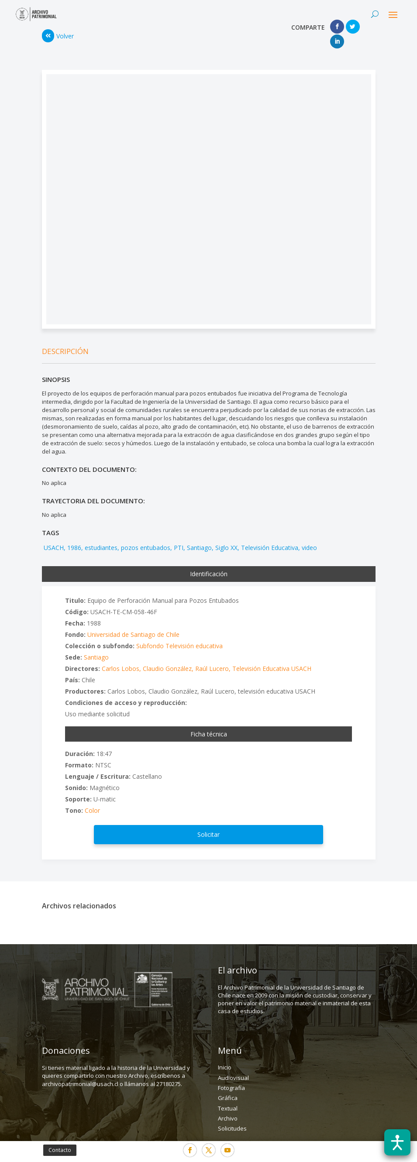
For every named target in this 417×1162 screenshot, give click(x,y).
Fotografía (231, 1073)
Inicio (224, 1052)
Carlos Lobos (120, 654)
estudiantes (101, 533)
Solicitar (208, 819)
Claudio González (167, 654)
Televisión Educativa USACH (271, 654)
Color (92, 795)
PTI (178, 533)
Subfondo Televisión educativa (179, 631)
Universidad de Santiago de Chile (133, 619)
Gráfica (228, 1083)
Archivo (228, 1103)
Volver (58, 28)
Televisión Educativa (269, 533)
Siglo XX (226, 533)
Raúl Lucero (212, 654)
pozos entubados (145, 533)
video (309, 533)
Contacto (59, 1150)
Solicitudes (232, 1114)
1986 (74, 533)
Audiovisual (233, 1063)
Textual (228, 1093)
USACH (53, 533)
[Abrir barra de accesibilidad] (397, 1142)
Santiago (199, 533)
